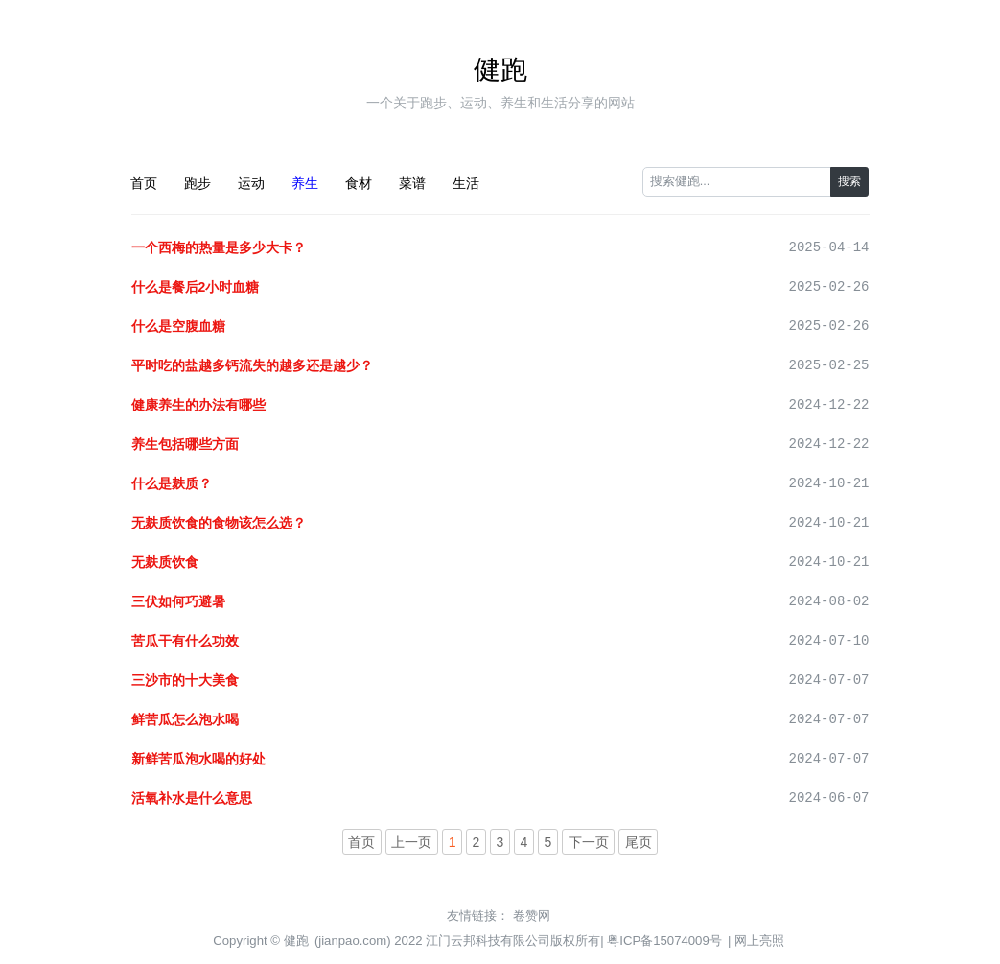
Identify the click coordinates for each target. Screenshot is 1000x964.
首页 (143, 183)
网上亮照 (759, 940)
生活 (466, 183)
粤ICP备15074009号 (664, 940)
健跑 (500, 69)
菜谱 (412, 183)
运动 (251, 183)
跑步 (197, 183)
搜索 (849, 181)
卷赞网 (531, 915)
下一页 (589, 842)
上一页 (411, 842)
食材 (358, 183)
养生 (304, 183)
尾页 (638, 842)
